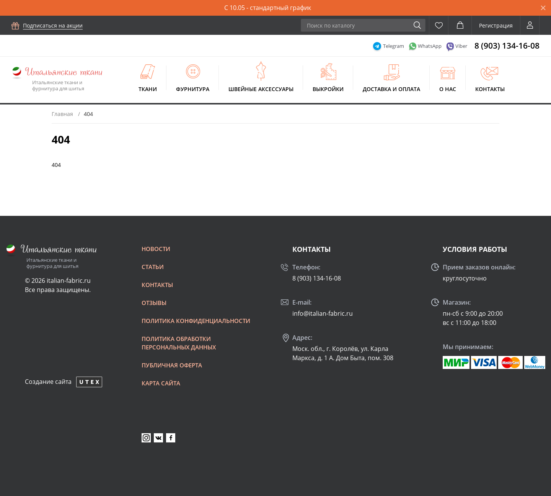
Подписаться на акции (53, 25)
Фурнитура (192, 89)
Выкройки (328, 89)
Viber (461, 45)
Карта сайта (161, 383)
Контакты (490, 89)
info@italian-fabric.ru (322, 313)
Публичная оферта (172, 365)
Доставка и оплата (391, 89)
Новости (156, 249)
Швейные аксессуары (260, 89)
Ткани (148, 89)
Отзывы (154, 303)
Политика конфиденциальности (196, 321)
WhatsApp (430, 45)
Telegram (393, 45)
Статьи (153, 267)
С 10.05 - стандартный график (267, 7)
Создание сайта (48, 381)
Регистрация (496, 25)
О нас (447, 89)
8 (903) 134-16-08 (507, 45)
